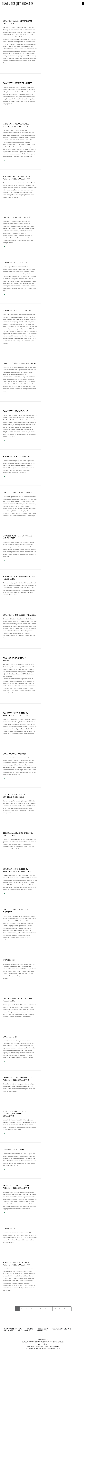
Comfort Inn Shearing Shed (17, 83)
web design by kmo (43, 1339)
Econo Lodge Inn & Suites (16, 457)
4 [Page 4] (31, 1309)
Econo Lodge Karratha (15, 263)
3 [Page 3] (26, 1309)
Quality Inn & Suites (13, 1150)
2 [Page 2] (21, 1309)
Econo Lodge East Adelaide (17, 311)
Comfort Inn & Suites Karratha (19, 615)
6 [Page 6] (40, 1309)
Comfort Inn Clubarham (16, 411)
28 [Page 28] (55, 1309)
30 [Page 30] (64, 1309)
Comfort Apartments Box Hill (19, 493)
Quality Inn (9, 960)
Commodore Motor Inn (15, 754)
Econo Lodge (10, 1229)
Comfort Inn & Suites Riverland (19, 363)
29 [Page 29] (59, 1309)
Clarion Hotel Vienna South (18, 217)
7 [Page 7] (45, 1309)
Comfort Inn (10, 1037)
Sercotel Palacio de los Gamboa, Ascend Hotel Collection (15, 1113)
